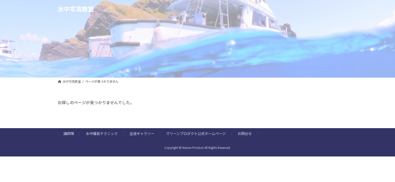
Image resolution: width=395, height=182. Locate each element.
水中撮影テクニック (102, 133)
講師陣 (68, 133)
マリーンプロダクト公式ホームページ (196, 133)
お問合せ (245, 133)
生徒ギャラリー (141, 133)
